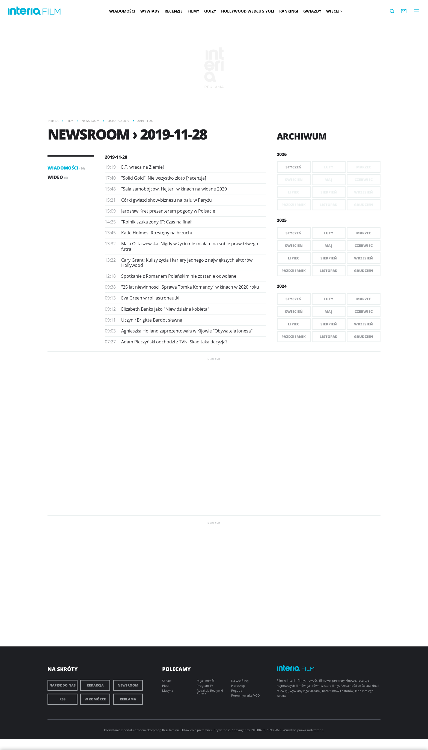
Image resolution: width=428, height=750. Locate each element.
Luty (328, 233)
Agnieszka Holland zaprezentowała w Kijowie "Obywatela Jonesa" (186, 331)
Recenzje (174, 11)
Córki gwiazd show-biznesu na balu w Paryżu (166, 200)
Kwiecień (294, 245)
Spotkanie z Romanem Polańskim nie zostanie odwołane (178, 276)
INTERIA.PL (258, 730)
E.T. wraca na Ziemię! (142, 167)
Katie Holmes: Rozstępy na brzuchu (157, 233)
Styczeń (294, 167)
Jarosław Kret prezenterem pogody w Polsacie (168, 211)
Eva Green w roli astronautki (150, 298)
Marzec (363, 233)
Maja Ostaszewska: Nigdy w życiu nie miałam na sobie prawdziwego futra (189, 246)
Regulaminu (170, 730)
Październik (293, 270)
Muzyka (167, 690)
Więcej (334, 11)
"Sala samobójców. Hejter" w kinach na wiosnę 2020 (174, 189)
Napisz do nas (62, 685)
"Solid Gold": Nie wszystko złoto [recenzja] (163, 178)
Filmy (193, 11)
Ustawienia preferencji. (197, 730)
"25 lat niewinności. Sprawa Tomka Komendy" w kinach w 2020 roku (190, 287)
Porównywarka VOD (245, 695)
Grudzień (363, 270)
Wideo (57, 177)
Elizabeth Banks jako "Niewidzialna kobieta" (165, 309)
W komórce (95, 699)
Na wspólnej (240, 681)
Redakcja (95, 685)
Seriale (166, 681)
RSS (63, 699)
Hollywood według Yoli (247, 11)
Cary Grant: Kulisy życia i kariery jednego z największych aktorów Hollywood (186, 262)
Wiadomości (122, 11)
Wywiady (150, 11)
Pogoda (236, 690)
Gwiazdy (312, 11)
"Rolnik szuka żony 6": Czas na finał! (156, 222)
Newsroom (128, 685)
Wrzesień (363, 258)
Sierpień (328, 258)
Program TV (205, 686)
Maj (328, 245)
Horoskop (238, 686)
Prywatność (222, 730)
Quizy (210, 11)
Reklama (128, 699)
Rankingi (288, 11)
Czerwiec (364, 245)
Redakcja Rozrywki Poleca (210, 691)
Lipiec (293, 258)
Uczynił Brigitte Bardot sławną (151, 320)
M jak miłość (205, 681)
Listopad (329, 270)
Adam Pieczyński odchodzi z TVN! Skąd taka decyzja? (174, 342)
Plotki (166, 686)
